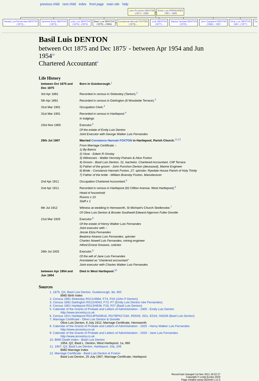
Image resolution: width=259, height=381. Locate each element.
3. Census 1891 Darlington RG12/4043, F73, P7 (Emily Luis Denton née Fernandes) (106, 302)
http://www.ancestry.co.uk (78, 312)
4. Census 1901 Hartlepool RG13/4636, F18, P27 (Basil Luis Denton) (96, 305)
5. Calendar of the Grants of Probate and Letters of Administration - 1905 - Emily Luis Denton (112, 309)
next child (69, 4)
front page (96, 4)
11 (176, 139)
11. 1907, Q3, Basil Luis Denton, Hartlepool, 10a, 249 (85, 346)
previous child (50, 4)
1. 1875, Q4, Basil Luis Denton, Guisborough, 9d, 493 (85, 292)
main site (113, 4)
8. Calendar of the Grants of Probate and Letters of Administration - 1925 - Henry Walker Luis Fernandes (120, 326)
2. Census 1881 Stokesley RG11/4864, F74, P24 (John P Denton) (94, 299)
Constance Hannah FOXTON (111, 140)
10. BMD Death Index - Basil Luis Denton (77, 339)
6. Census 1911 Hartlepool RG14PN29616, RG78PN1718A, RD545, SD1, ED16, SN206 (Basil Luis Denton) (122, 316)
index (82, 4)
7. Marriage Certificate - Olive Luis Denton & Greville (85, 319)
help (125, 4)
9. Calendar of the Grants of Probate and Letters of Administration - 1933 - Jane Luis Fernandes (114, 333)
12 (179, 139)
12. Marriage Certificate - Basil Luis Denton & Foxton (85, 353)
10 (53, 54)
